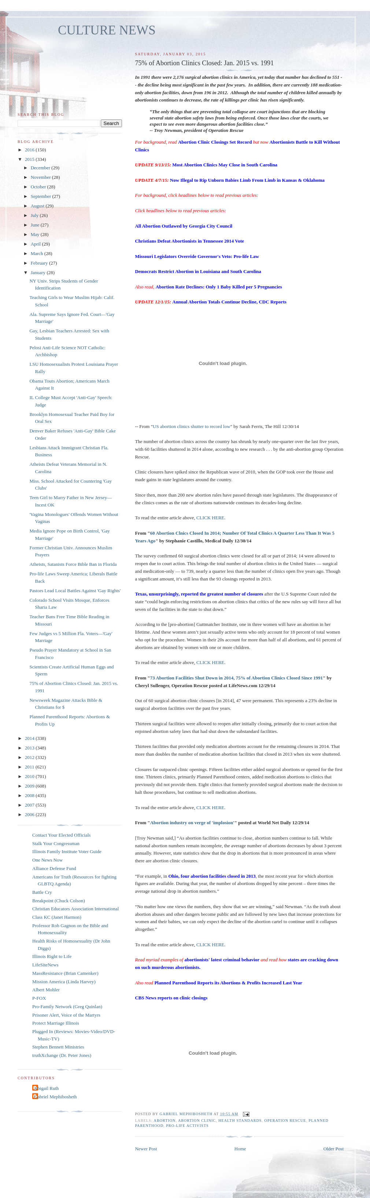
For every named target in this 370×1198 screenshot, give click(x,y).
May (36, 234)
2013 (30, 748)
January (39, 272)
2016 (30, 149)
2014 (30, 738)
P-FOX (39, 998)
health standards (240, 1120)
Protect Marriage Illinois (55, 1023)
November (41, 177)
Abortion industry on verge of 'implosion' (192, 822)
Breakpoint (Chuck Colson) (58, 900)
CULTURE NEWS (107, 30)
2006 (30, 814)
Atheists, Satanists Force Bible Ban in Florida (72, 564)
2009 (30, 786)
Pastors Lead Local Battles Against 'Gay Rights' (75, 590)
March (37, 253)
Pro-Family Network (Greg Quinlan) (67, 1006)
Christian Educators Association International (75, 908)
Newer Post (146, 1148)
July (35, 215)
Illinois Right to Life (51, 956)
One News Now (47, 860)
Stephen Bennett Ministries (58, 1047)
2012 (30, 757)
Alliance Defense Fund (54, 868)
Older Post (333, 1148)
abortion (165, 1120)
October (39, 186)
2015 (30, 159)
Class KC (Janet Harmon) (56, 917)
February (40, 263)
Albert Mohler (46, 989)
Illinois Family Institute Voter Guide (66, 851)
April (36, 244)
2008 (30, 795)
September (41, 196)
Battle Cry (42, 892)
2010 (30, 776)
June (36, 225)
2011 (30, 767)
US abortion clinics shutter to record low (191, 426)
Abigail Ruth (46, 1088)
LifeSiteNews (45, 964)
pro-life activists (187, 1126)
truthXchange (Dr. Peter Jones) (61, 1055)
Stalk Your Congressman (55, 843)
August (38, 206)
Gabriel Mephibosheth (55, 1096)
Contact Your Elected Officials (61, 835)
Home (240, 1148)
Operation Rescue (285, 1120)
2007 (30, 805)
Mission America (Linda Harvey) (64, 981)
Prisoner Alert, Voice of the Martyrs (66, 1015)
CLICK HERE (210, 517)
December (41, 167)
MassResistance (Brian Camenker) (65, 973)
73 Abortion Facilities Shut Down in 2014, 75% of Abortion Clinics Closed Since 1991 (236, 678)
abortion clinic (197, 1120)
